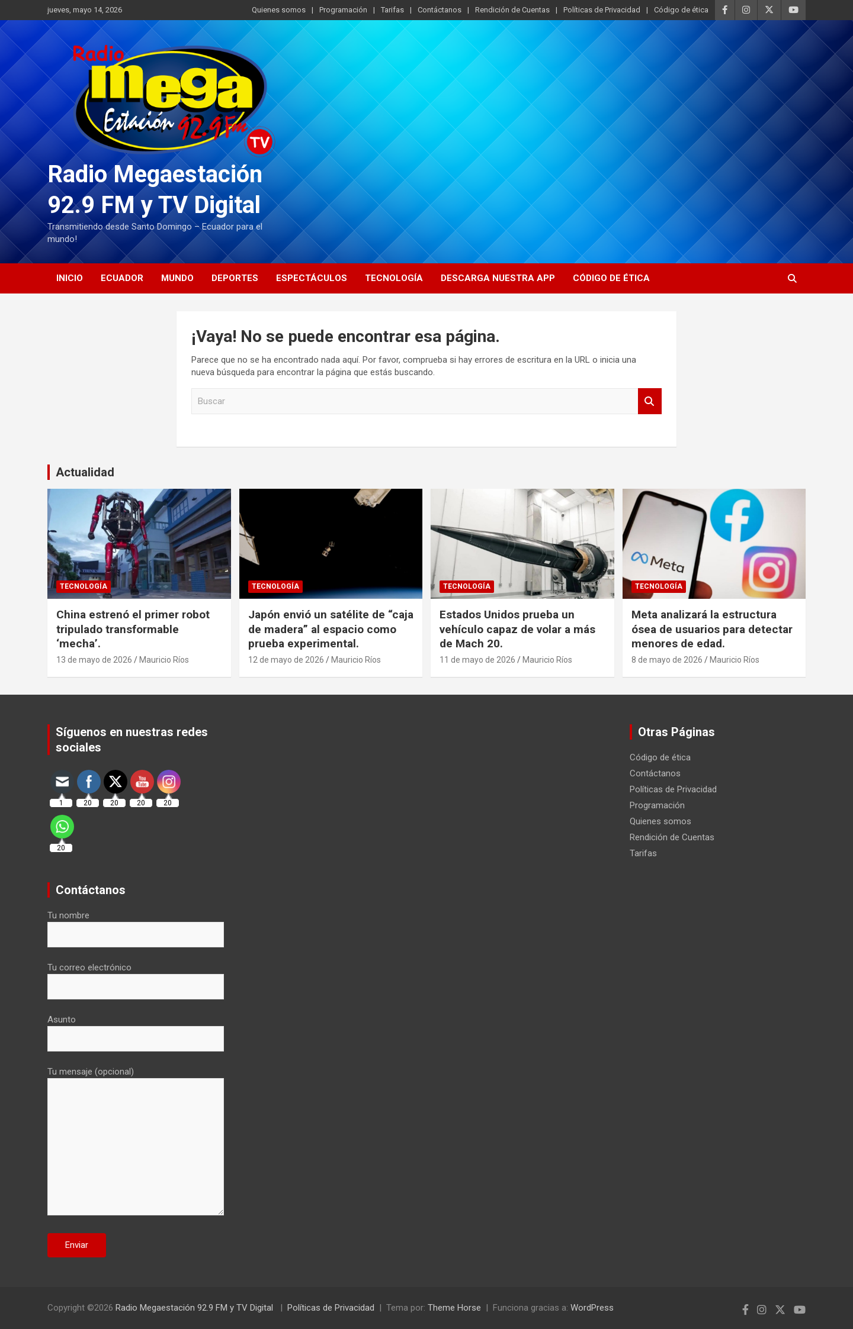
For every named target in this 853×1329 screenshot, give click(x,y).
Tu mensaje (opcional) (135, 1142)
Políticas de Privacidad (601, 9)
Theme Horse (454, 1307)
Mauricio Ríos (164, 659)
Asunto (135, 1029)
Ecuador (122, 278)
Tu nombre (135, 925)
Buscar (650, 401)
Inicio (69, 278)
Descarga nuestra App (498, 278)
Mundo (177, 278)
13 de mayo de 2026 (94, 659)
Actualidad (85, 472)
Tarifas (392, 9)
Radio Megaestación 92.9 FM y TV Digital (195, 1307)
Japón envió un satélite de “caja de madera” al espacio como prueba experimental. (330, 629)
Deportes (234, 278)
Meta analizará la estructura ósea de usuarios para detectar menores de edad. (712, 629)
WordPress (592, 1307)
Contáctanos (439, 9)
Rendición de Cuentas (512, 9)
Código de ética (681, 9)
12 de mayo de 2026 (286, 659)
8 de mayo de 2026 (667, 659)
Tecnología (394, 278)
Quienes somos (279, 9)
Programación (343, 9)
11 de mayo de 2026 (477, 659)
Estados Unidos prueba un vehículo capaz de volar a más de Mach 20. (517, 629)
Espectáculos (311, 278)
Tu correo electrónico (135, 977)
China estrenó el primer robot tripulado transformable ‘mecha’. (133, 629)
